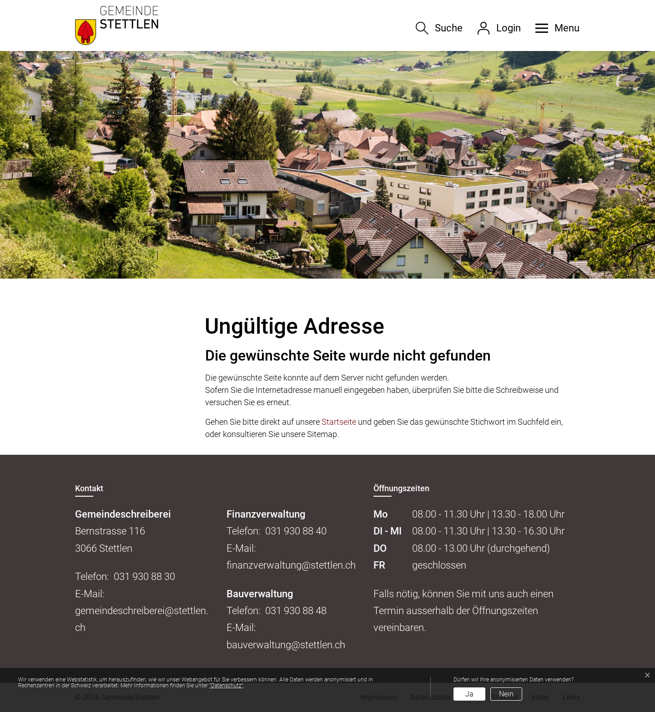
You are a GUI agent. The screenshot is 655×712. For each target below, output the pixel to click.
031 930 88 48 (296, 610)
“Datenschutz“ (226, 685)
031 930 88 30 (144, 576)
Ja (469, 694)
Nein (506, 694)
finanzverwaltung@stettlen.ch (291, 565)
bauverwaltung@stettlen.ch (286, 645)
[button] (554, 28)
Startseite (339, 422)
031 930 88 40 (296, 531)
